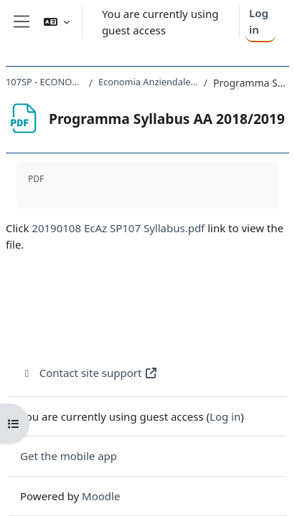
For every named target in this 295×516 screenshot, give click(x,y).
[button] (56, 22)
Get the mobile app (68, 456)
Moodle (101, 496)
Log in (258, 21)
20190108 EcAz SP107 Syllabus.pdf (118, 228)
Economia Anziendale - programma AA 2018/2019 (148, 81)
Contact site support (89, 373)
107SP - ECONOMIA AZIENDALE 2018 (44, 81)
